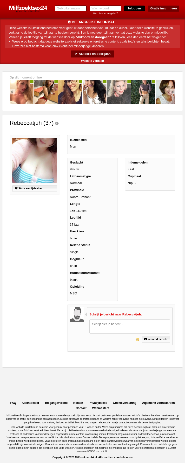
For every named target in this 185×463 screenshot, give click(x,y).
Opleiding (77, 286)
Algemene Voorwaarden (158, 403)
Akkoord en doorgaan (92, 54)
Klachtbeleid (30, 403)
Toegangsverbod (56, 403)
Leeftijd (75, 218)
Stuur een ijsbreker (28, 188)
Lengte (75, 204)
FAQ (13, 403)
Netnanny (73, 437)
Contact (81, 408)
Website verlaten (92, 61)
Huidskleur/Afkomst (84, 273)
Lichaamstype (80, 176)
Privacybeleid (98, 403)
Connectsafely (90, 437)
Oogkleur (77, 259)
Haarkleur (77, 231)
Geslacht (76, 162)
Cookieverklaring (124, 403)
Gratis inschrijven (163, 8)
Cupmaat (134, 176)
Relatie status (80, 245)
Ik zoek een (78, 140)
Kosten (78, 403)
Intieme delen (138, 162)
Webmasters (100, 408)
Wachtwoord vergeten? (105, 13)
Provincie (77, 190)
